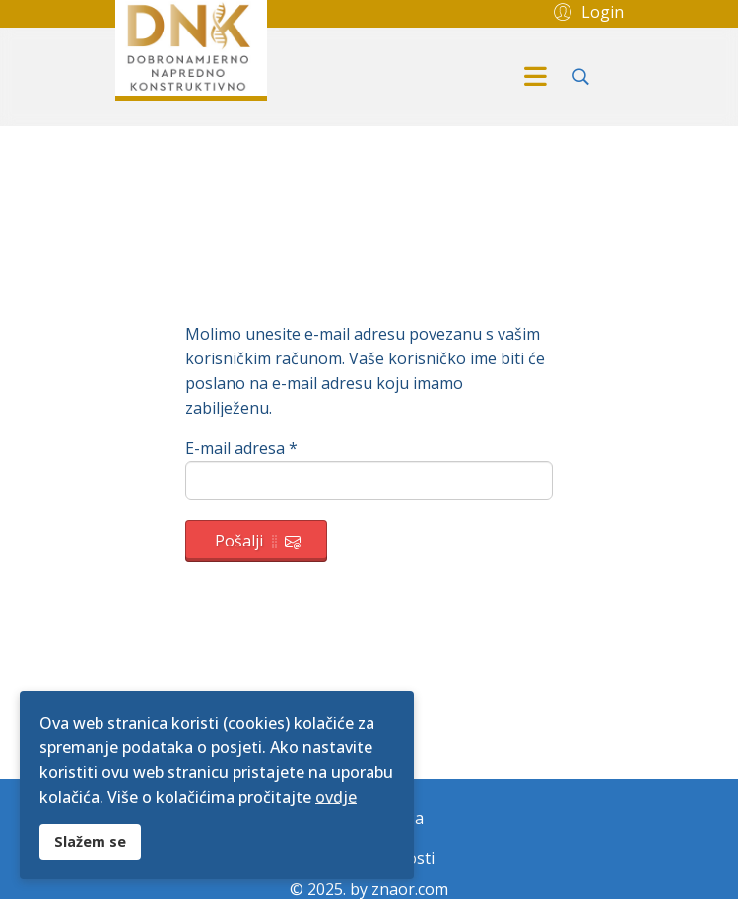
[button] (586, 11)
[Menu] (536, 77)
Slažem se (90, 841)
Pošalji (258, 540)
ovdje (336, 796)
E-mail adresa (241, 448)
